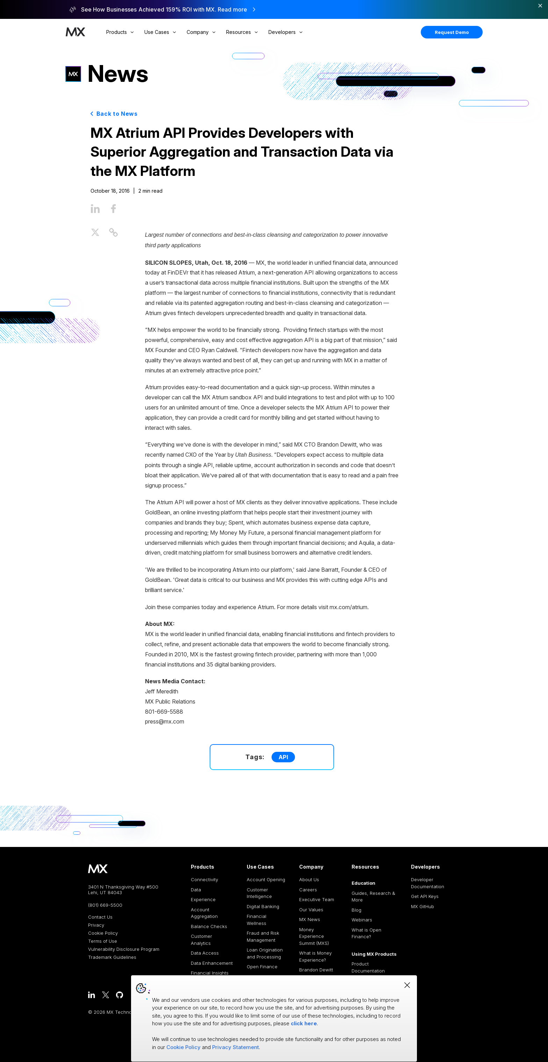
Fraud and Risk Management (263, 936)
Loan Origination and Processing (265, 953)
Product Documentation (368, 967)
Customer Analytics (201, 939)
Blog (356, 910)
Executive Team (316, 899)
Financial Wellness (256, 919)
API (283, 757)
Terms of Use (102, 941)
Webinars (362, 919)
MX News (309, 919)
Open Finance (262, 966)
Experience (203, 899)
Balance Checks (209, 926)
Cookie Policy (103, 933)
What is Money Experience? (315, 956)
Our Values (311, 909)
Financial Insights (210, 973)
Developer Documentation (427, 883)
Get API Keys (425, 896)
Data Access (205, 953)
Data (196, 889)
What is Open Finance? (366, 933)
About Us (309, 879)
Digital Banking (263, 906)
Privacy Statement (235, 1047)
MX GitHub (422, 906)
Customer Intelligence (259, 893)
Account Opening (266, 879)
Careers (308, 889)
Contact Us (100, 917)
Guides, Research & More (373, 896)
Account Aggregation (204, 913)
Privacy (96, 925)
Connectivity (204, 879)
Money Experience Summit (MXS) (314, 936)
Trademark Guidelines (112, 957)
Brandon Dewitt (316, 969)
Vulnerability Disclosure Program (123, 949)
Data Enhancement (212, 963)
